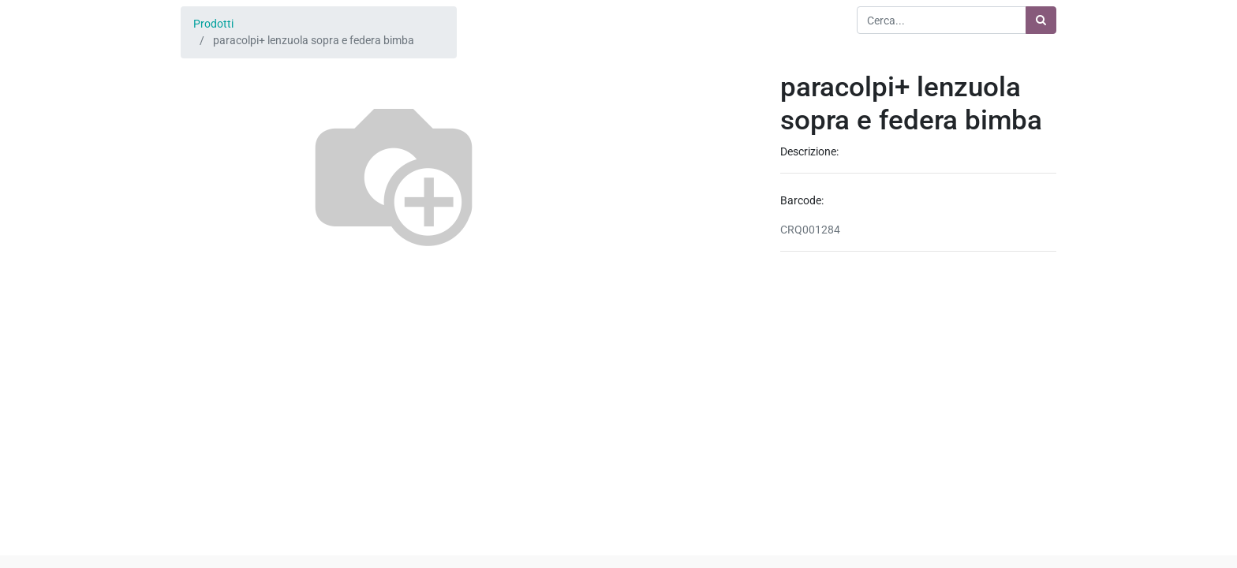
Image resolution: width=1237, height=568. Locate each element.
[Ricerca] (1041, 20)
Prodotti (213, 23)
